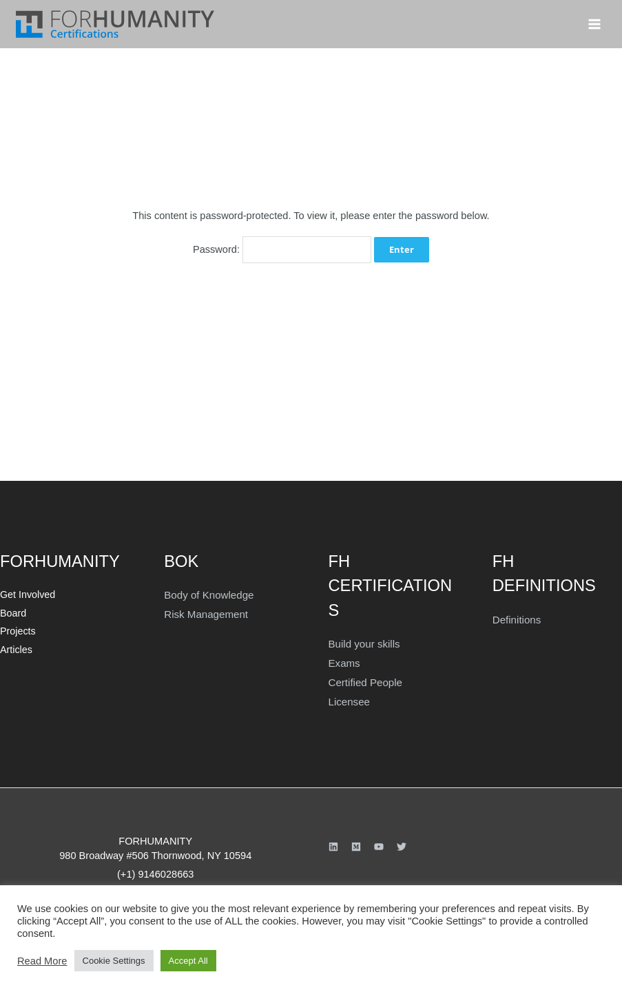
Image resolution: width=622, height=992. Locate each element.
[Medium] (356, 842)
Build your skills (363, 642)
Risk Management (204, 611)
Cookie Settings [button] (114, 960)
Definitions (516, 617)
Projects (17, 628)
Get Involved (26, 593)
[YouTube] (379, 842)
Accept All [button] (188, 960)
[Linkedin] (333, 842)
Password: (282, 249)
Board (12, 611)
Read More (42, 961)
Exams (344, 661)
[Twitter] (401, 842)
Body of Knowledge (207, 593)
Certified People (364, 679)
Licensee (349, 698)
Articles (15, 646)
